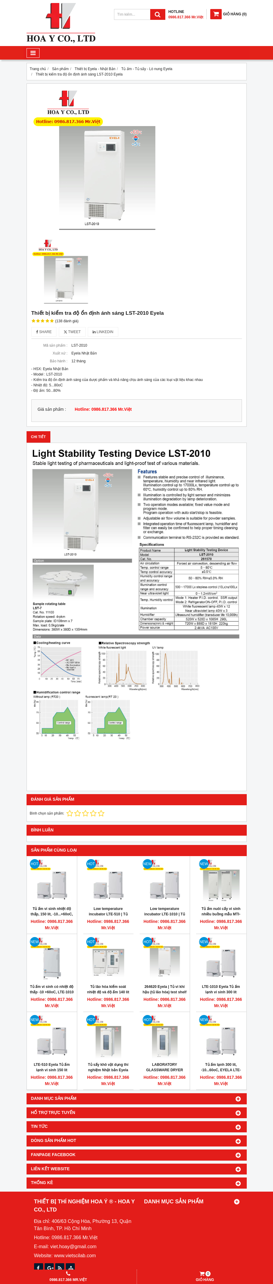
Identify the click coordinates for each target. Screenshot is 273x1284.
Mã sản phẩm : (55, 345)
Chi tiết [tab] (38, 437)
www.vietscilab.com (75, 1255)
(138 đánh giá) (66, 321)
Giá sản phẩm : (52, 409)
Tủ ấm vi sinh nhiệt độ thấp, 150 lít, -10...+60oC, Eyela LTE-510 (51, 914)
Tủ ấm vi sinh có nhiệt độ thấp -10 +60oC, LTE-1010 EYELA (52, 992)
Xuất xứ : (59, 353)
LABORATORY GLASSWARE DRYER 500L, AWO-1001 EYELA (164, 1070)
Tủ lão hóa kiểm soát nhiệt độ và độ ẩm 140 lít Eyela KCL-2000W (108, 992)
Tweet (72, 332)
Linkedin (103, 332)
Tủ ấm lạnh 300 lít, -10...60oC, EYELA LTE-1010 (221, 1070)
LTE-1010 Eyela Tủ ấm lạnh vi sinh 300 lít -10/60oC (221, 992)
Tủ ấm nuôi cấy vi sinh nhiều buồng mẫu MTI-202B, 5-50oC (221, 914)
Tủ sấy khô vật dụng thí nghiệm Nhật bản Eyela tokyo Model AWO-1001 (108, 1070)
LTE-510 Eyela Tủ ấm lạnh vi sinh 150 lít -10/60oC (52, 1070)
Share (44, 332)
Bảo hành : (58, 361)
